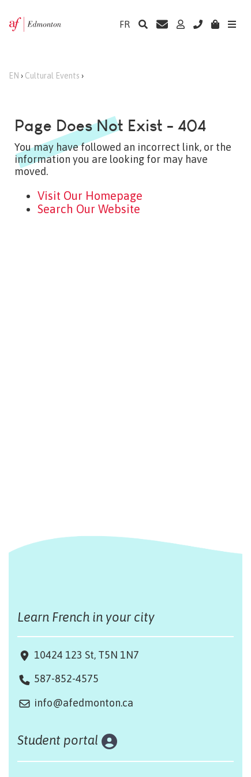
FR (124, 24)
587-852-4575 (66, 678)
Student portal (58, 740)
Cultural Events (52, 75)
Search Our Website (89, 208)
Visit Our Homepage (90, 195)
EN (14, 75)
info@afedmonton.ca (83, 703)
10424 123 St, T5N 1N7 (85, 655)
